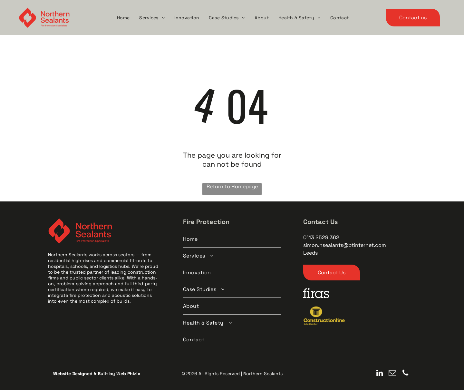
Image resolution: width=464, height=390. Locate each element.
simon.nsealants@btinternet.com (344, 245)
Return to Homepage (232, 186)
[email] (392, 373)
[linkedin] (379, 373)
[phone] (405, 373)
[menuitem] (123, 18)
